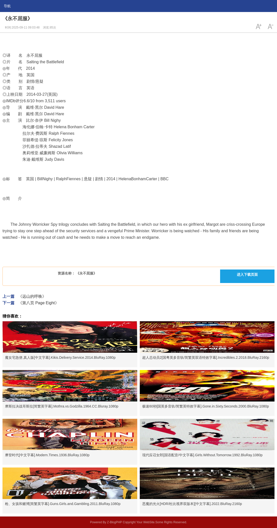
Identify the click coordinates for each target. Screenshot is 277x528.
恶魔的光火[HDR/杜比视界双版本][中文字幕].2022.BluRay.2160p (192, 504)
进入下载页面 (247, 274)
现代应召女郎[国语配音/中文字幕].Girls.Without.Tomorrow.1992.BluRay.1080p (202, 455)
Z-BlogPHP (114, 522)
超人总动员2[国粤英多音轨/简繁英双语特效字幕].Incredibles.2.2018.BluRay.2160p (205, 358)
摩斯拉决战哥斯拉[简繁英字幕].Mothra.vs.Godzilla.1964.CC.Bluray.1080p (61, 406)
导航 (7, 6)
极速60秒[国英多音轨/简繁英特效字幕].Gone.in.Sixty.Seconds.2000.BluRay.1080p (205, 406)
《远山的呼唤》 (32, 296)
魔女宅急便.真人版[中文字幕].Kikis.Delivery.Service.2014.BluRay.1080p (60, 358)
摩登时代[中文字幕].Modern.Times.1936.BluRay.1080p (47, 455)
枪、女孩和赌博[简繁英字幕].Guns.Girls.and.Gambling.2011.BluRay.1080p (63, 504)
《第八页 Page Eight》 (38, 303)
